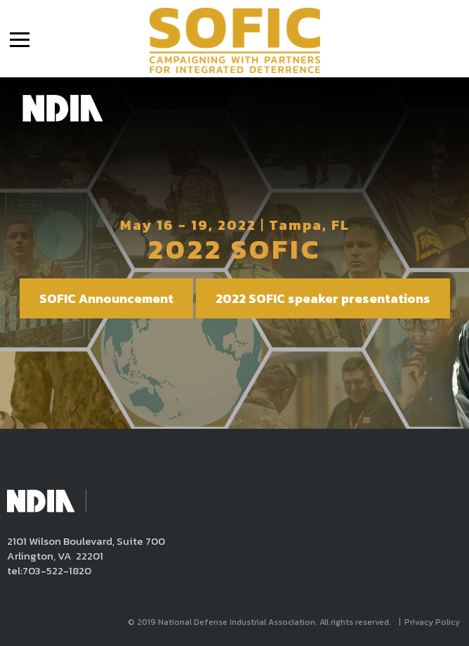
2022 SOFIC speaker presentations (323, 298)
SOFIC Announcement (106, 298)
